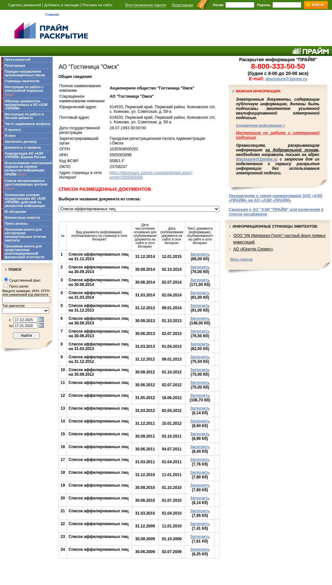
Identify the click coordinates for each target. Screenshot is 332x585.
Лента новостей (17, 60)
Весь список (241, 259)
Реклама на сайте (98, 5)
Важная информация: (258, 91)
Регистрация (182, 5)
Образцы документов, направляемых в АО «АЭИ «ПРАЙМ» (26, 104)
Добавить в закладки (61, 5)
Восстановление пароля (145, 5)
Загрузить (200, 254)
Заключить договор (21, 141)
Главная (52, 14)
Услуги (10, 136)
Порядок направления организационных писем (25, 73)
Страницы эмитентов (22, 81)
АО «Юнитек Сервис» (253, 249)
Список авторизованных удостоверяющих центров (26, 185)
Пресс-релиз (18, 286)
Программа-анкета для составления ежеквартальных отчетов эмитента (25, 235)
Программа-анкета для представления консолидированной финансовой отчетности (24, 251)
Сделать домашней (24, 5)
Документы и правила (23, 147)
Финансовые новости (22, 217)
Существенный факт (25, 280)
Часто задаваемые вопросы (28, 124)
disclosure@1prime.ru (286, 79)
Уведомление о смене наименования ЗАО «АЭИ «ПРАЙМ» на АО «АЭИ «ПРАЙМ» (275, 198)
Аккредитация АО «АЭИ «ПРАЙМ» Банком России (25, 155)
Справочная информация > (260, 125)
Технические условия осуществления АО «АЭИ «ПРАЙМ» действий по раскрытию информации (25, 200)
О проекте (13, 130)
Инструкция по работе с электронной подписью (24, 91)
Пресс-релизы (16, 223)
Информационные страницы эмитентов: (275, 226)
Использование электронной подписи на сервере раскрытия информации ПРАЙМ (28, 169)
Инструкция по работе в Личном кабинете (24, 116)
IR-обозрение (15, 212)
